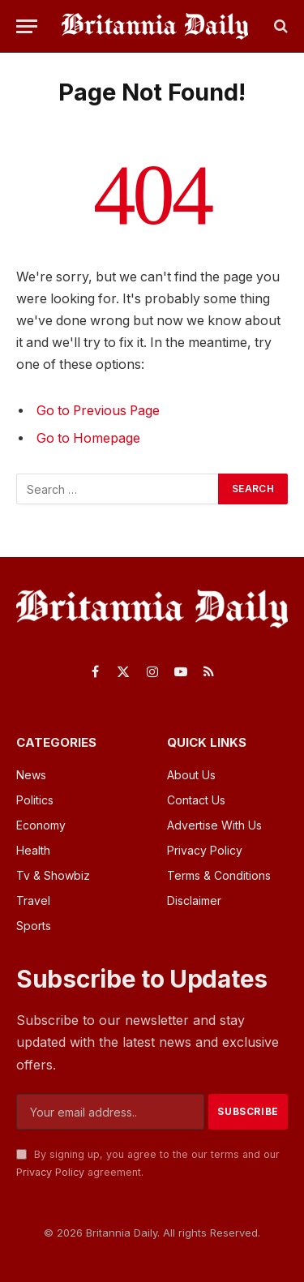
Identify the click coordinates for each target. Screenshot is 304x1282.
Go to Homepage (88, 438)
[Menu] (26, 26)
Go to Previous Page (98, 410)
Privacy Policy (50, 1172)
